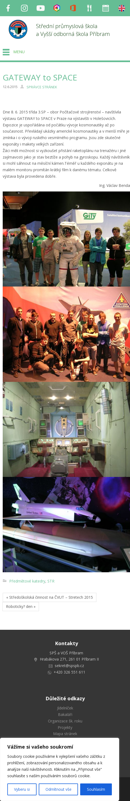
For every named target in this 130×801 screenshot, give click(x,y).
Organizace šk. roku (65, 720)
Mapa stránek (65, 733)
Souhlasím (96, 789)
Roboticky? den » (20, 606)
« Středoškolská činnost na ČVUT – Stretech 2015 (49, 597)
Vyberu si (22, 789)
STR (50, 581)
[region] (59, 769)
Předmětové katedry (27, 581)
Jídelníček (65, 708)
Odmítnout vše (59, 789)
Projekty (65, 727)
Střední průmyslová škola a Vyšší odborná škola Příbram (73, 30)
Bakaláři (65, 714)
